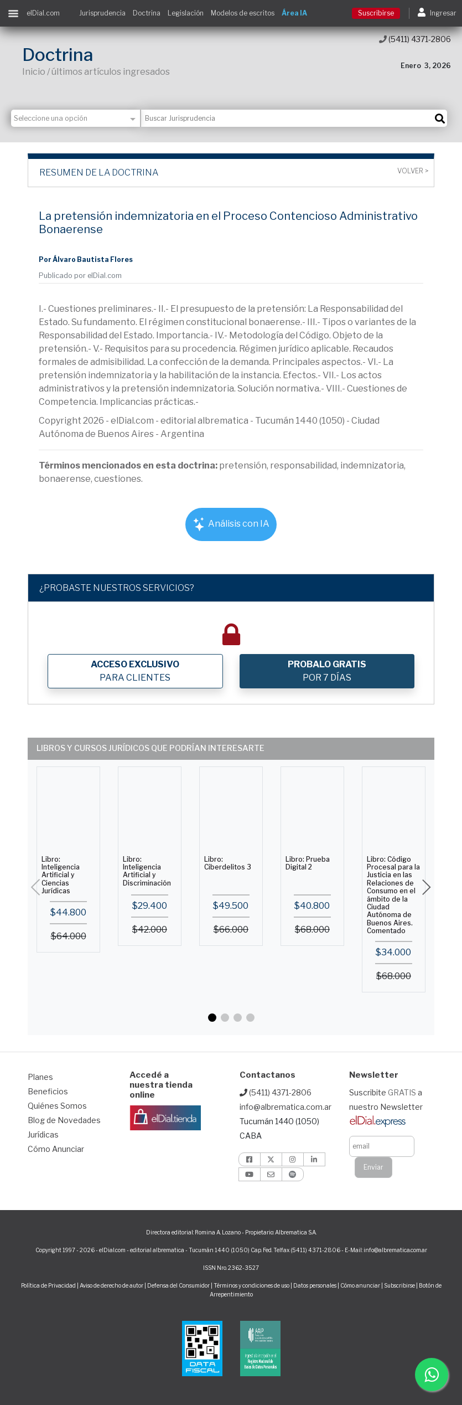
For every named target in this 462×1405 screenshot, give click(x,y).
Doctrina (146, 13)
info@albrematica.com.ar (285, 1106)
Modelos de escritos (242, 13)
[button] (212, 1017)
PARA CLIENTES (135, 671)
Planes (40, 1077)
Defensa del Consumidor (178, 1285)
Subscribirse (400, 1285)
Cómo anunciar (360, 1285)
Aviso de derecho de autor (111, 1285)
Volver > (412, 171)
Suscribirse (376, 13)
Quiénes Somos (57, 1105)
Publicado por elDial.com (80, 275)
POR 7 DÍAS (327, 671)
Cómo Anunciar (56, 1149)
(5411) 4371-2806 (415, 39)
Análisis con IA (231, 524)
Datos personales (314, 1285)
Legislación (186, 13)
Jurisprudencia (102, 13)
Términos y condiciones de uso (251, 1285)
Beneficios (48, 1091)
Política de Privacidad (48, 1285)
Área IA (294, 13)
